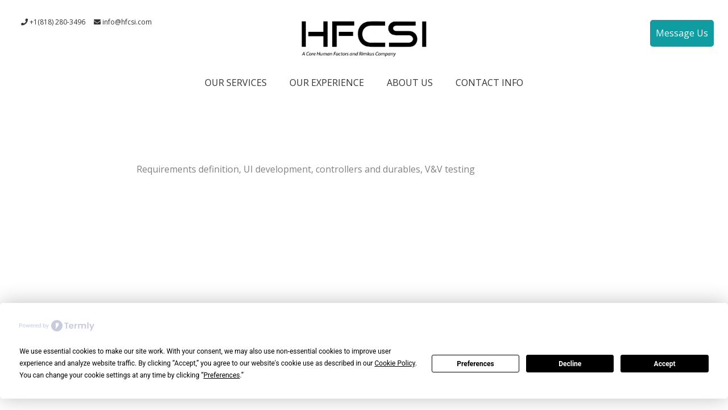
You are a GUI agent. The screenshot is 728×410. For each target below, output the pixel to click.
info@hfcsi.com (123, 22)
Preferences (475, 364)
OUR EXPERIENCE (326, 82)
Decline (570, 364)
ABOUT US (410, 82)
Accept (665, 364)
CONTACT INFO (489, 82)
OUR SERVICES (236, 82)
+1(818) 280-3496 (53, 22)
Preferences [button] (222, 375)
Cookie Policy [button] (395, 363)
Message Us (682, 33)
